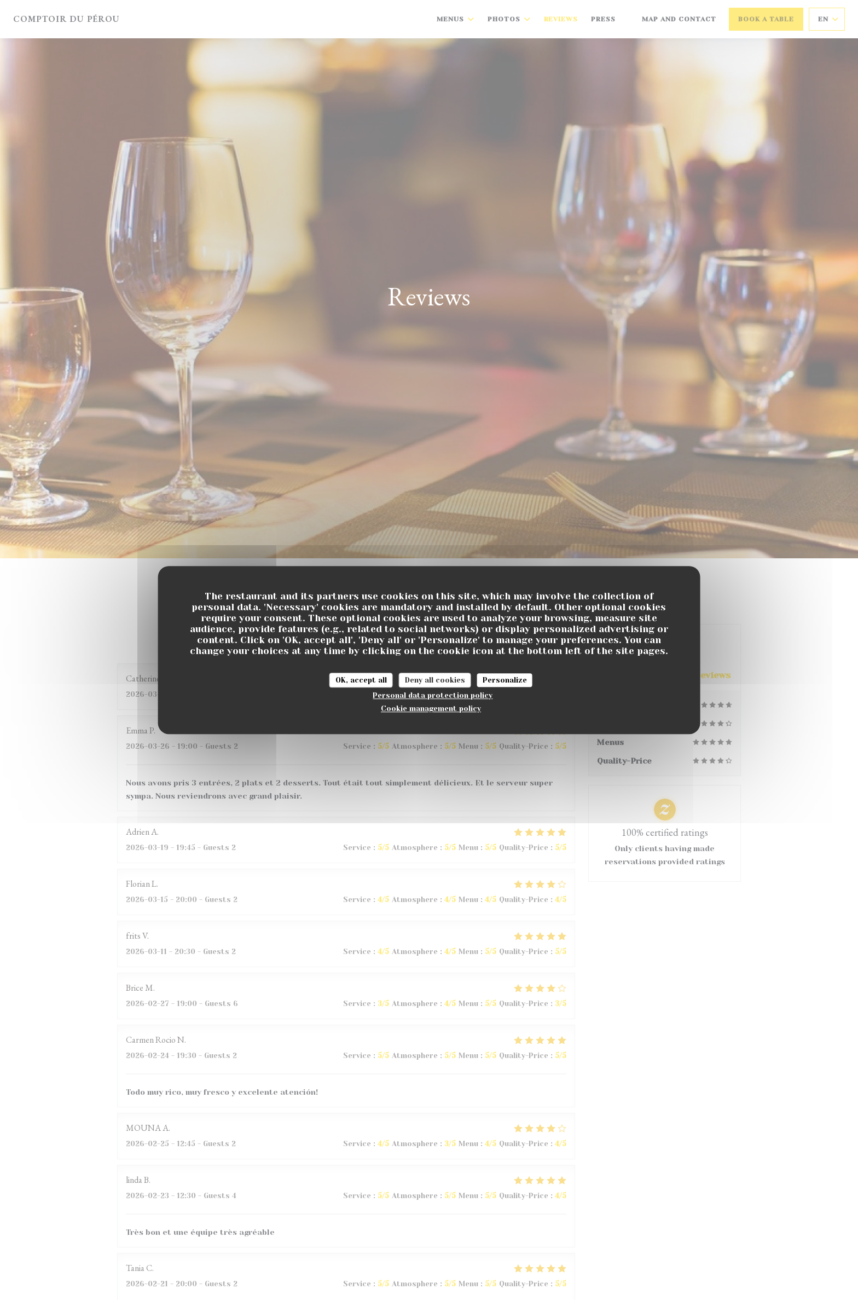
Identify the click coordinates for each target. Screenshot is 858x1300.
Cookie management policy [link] (431, 708)
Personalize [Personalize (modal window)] (505, 680)
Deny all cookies (435, 680)
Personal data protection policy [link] (432, 695)
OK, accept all (361, 680)
